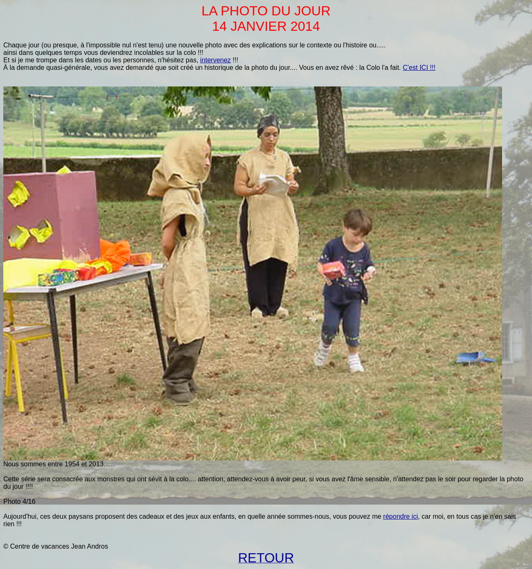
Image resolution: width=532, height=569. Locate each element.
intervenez (215, 60)
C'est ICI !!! (419, 67)
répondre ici (400, 516)
